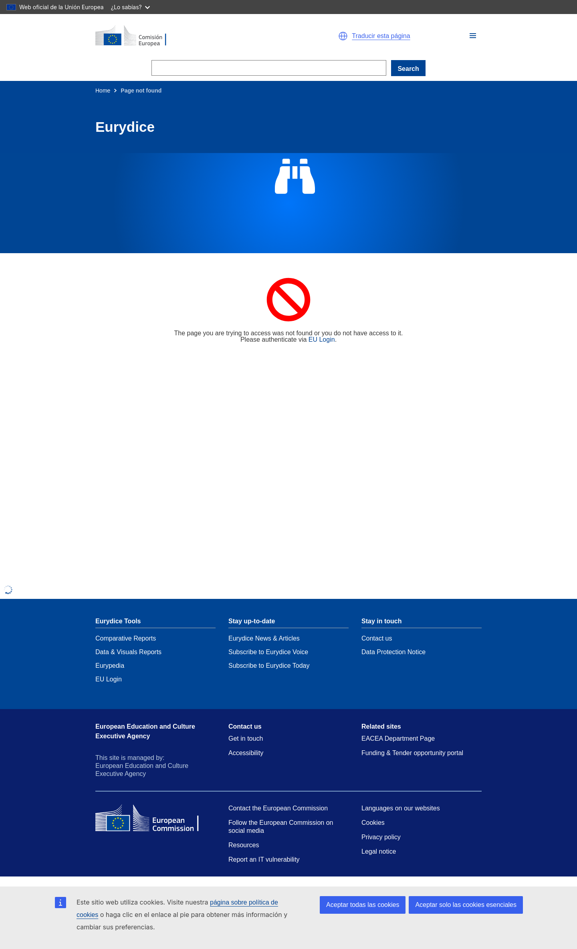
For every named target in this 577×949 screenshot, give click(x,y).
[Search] (268, 68)
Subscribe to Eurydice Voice (268, 652)
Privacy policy (381, 837)
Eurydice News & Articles (264, 638)
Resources (243, 845)
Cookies (373, 822)
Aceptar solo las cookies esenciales (465, 904)
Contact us (376, 638)
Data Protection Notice (393, 652)
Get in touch (245, 738)
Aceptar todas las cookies (362, 904)
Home (102, 90)
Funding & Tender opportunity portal (412, 753)
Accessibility (245, 753)
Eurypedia (109, 665)
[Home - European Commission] (188, 36)
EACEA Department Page (398, 738)
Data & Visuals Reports (128, 652)
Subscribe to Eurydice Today (268, 665)
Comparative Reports (125, 638)
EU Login (322, 339)
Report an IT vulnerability (264, 859)
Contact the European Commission (278, 808)
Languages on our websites (400, 808)
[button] (472, 35)
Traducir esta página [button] (381, 36)
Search (408, 68)
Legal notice (378, 851)
